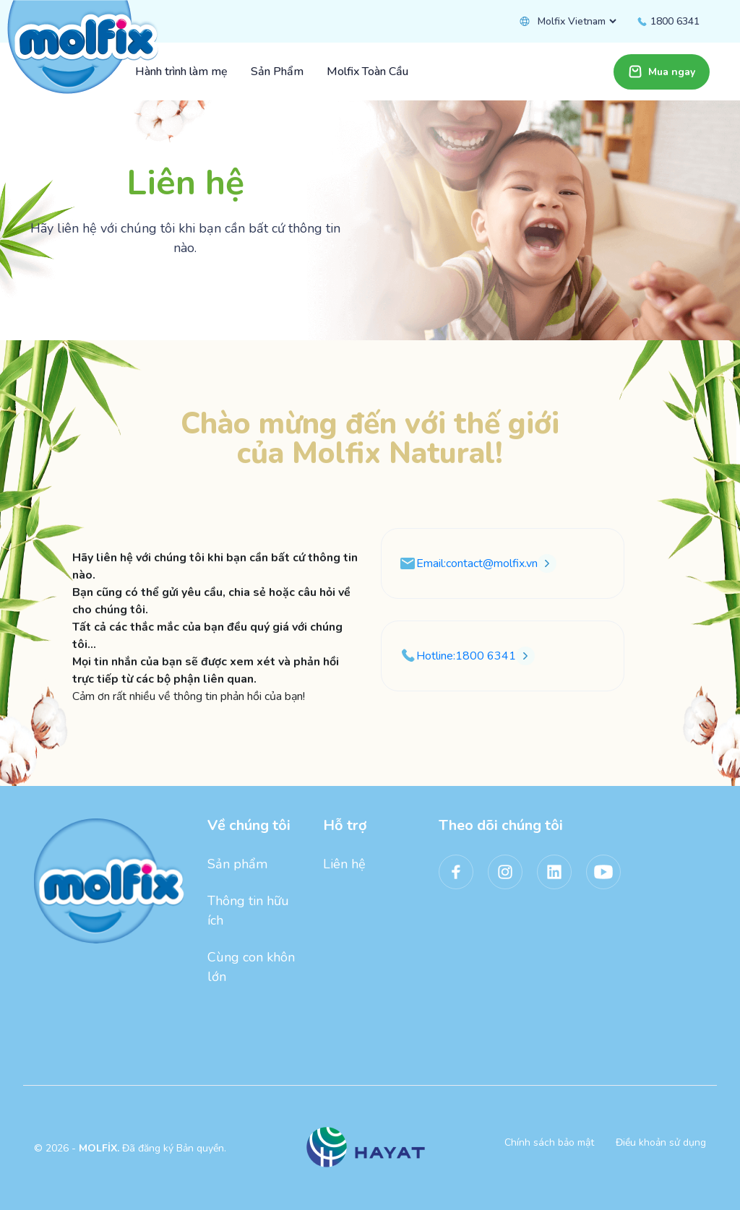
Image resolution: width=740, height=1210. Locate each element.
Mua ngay (661, 71)
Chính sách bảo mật (549, 1142)
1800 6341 (668, 21)
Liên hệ (344, 864)
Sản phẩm (237, 864)
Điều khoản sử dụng (661, 1142)
